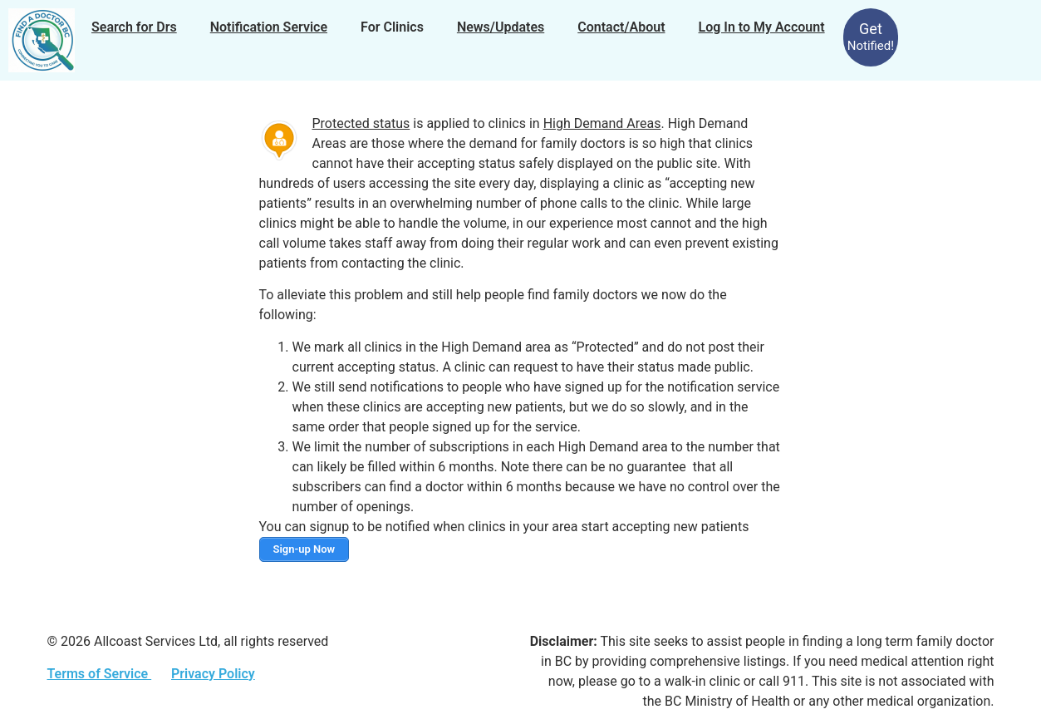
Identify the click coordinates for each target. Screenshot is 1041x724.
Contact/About (621, 27)
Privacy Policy (213, 674)
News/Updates (500, 27)
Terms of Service (99, 674)
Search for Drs (134, 27)
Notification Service (268, 27)
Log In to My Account (762, 27)
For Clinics (392, 27)
